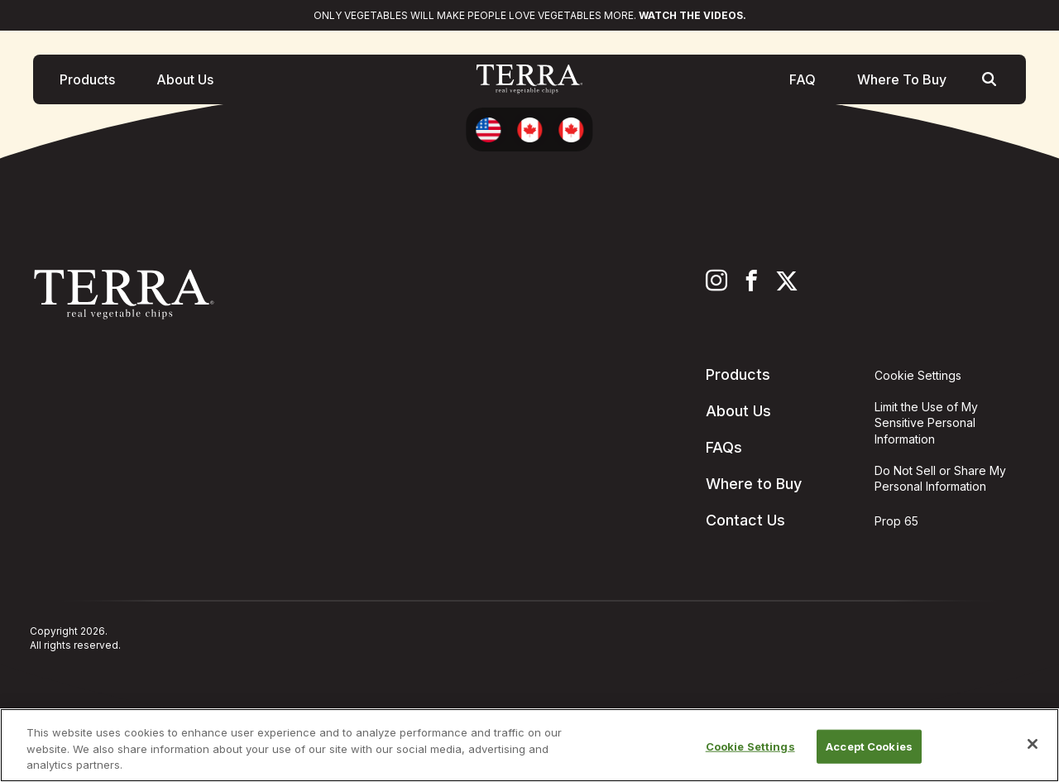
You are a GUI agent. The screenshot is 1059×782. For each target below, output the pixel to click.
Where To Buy (901, 82)
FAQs (724, 447)
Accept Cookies (869, 745)
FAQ (802, 82)
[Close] (1032, 744)
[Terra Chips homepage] (529, 82)
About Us (184, 82)
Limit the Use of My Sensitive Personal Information (926, 423)
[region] (529, 745)
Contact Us (745, 520)
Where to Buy (754, 483)
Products (87, 82)
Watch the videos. (692, 15)
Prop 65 (896, 521)
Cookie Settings (750, 745)
